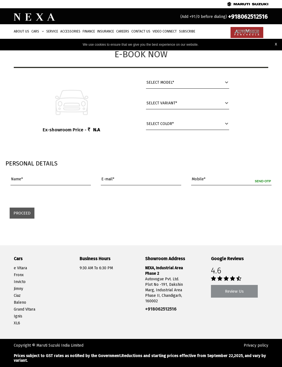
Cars (37, 31)
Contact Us (140, 31)
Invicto (20, 281)
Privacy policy (256, 345)
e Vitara (20, 268)
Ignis (18, 316)
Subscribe (187, 31)
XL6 (17, 323)
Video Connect (165, 31)
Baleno (20, 302)
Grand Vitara (24, 309)
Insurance (105, 31)
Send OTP (263, 181)
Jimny (18, 288)
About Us (21, 31)
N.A (96, 130)
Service (52, 31)
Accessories (70, 31)
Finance (89, 31)
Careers (122, 31)
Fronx (19, 275)
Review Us (234, 291)
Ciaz (17, 295)
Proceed (22, 213)
